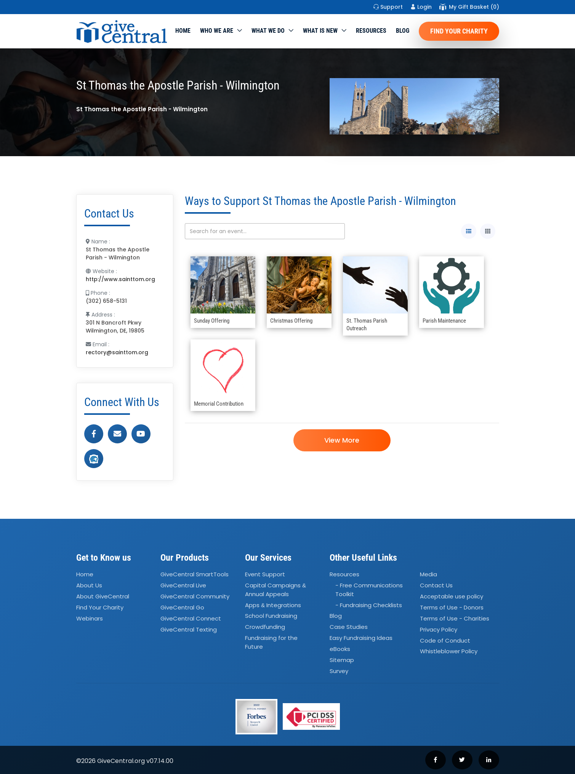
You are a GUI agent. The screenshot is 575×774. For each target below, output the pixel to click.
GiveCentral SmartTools (194, 575)
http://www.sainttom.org (120, 279)
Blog (402, 30)
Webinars (89, 618)
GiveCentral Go (182, 607)
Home (183, 30)
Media (428, 575)
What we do (268, 30)
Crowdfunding (265, 627)
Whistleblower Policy (448, 652)
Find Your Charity (459, 31)
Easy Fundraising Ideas (361, 638)
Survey (339, 671)
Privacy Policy (438, 629)
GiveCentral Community (194, 596)
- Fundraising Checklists (368, 605)
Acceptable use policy (451, 596)
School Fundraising (271, 616)
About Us (89, 585)
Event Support (265, 575)
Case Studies (349, 627)
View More (341, 440)
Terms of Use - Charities (454, 618)
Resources (371, 30)
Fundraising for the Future (271, 642)
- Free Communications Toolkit (369, 589)
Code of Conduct (445, 640)
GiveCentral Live (183, 585)
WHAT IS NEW (320, 30)
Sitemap (342, 660)
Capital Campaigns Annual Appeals (275, 589)
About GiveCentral (102, 596)
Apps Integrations (273, 605)
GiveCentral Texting (188, 629)
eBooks (340, 649)
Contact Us (436, 585)
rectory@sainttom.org (117, 352)
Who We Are (216, 30)
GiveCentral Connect (190, 618)
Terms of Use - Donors (452, 607)
